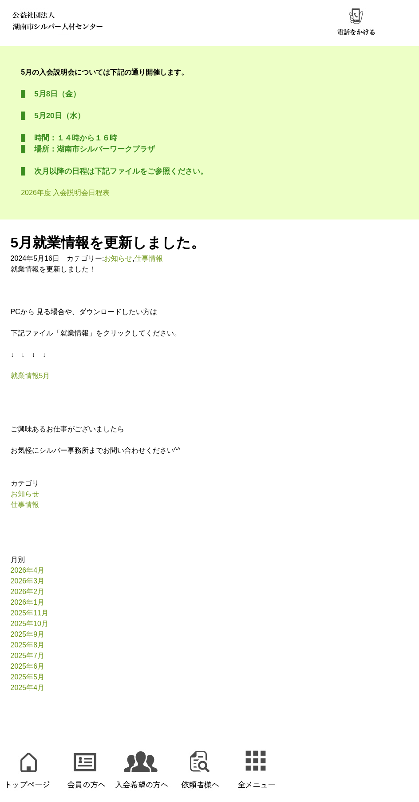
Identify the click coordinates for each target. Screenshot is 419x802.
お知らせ (118, 258)
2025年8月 (28, 645)
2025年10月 (29, 623)
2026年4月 (28, 570)
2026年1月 (28, 602)
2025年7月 (28, 655)
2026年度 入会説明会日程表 (65, 192)
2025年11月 (29, 613)
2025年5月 (28, 677)
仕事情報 (148, 258)
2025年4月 (28, 687)
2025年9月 (28, 634)
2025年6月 (28, 666)
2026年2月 (28, 591)
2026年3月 (28, 581)
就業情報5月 (30, 375)
